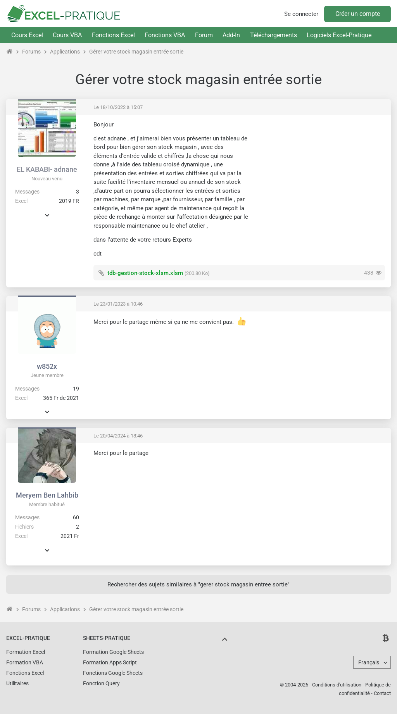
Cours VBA (67, 35)
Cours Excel (27, 35)
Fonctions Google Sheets (113, 673)
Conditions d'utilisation (336, 685)
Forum (204, 35)
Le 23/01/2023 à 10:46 (118, 304)
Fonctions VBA (165, 35)
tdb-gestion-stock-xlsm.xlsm (145, 273)
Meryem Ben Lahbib (47, 495)
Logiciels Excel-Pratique (339, 35)
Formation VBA (24, 662)
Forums (31, 51)
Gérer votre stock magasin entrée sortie (136, 51)
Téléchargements (273, 35)
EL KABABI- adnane (47, 169)
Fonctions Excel (113, 35)
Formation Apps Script (110, 662)
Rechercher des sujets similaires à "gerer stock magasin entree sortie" (198, 584)
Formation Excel (25, 652)
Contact (382, 693)
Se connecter (301, 13)
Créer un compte (357, 13)
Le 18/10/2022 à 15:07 (118, 107)
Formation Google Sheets (113, 652)
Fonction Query (101, 683)
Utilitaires (17, 683)
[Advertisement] (320, 175)
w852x (47, 366)
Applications (65, 51)
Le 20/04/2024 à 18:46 (118, 436)
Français (368, 662)
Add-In (231, 35)
